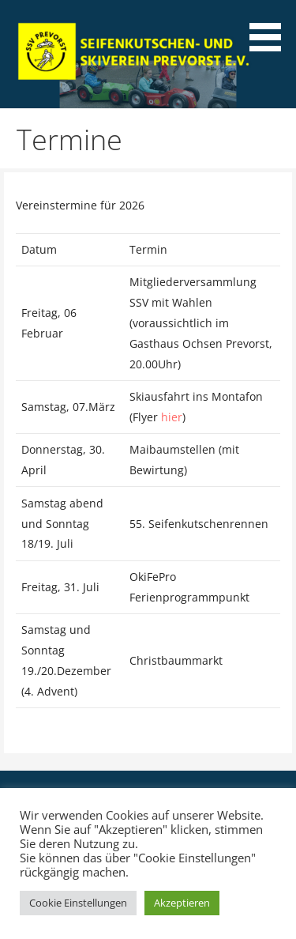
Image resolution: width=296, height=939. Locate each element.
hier (171, 416)
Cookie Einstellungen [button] (78, 903)
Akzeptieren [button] (182, 903)
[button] (270, 28)
